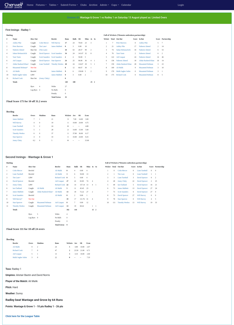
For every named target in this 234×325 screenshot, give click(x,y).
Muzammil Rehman (146, 64)
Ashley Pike (17, 43)
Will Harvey (55, 43)
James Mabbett (56, 46)
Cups (114, 5)
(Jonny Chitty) (44, 78)
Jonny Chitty (17, 140)
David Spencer (44, 53)
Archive (93, 5)
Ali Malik (119, 68)
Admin (103, 5)
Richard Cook (121, 75)
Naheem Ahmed (144, 46)
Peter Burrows (121, 43)
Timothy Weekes (57, 64)
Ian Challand (122, 185)
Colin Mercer (44, 43)
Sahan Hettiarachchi (123, 50)
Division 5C (73, 17)
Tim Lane (121, 174)
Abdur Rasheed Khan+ (21, 64)
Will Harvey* (17, 199)
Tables (52, 5)
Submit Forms (68, 5)
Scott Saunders (56, 53)
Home (30, 5)
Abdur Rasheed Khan (146, 60)
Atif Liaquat (120, 57)
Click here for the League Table (23, 316)
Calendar (126, 5)
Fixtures (40, 5)
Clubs (83, 5)
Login (181, 5)
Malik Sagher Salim (123, 71)
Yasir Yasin (120, 53)
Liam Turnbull (44, 64)
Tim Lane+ (43, 46)
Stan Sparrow (56, 60)
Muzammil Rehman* (20, 68)
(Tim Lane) (43, 50)
